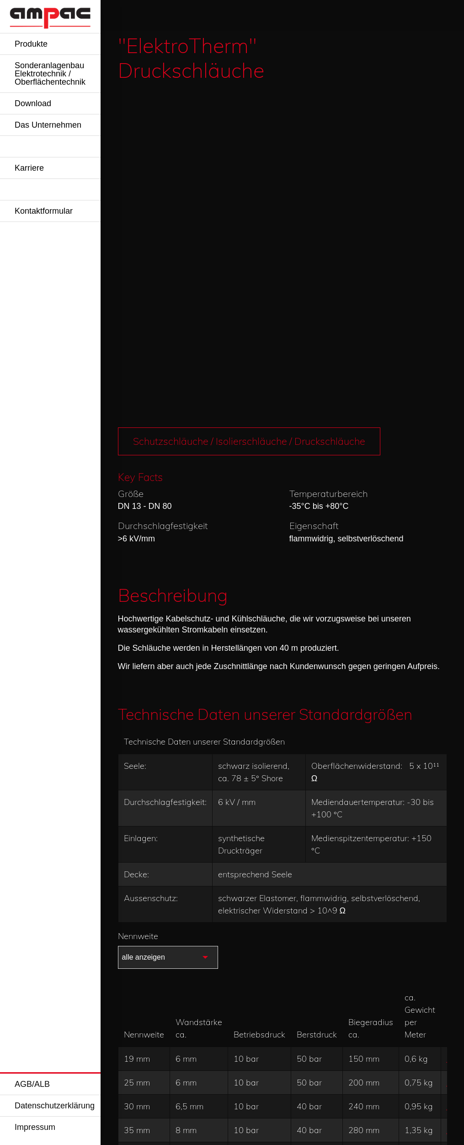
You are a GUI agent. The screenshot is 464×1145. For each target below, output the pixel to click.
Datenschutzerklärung (55, 1105)
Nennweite (138, 599)
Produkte (31, 44)
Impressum (35, 1127)
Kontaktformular (44, 211)
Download (33, 103)
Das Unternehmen (48, 125)
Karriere (29, 168)
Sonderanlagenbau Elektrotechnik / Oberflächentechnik (50, 73)
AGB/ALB (32, 1084)
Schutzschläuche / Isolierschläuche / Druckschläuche (251, 104)
